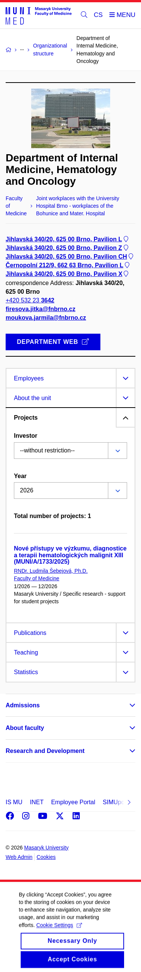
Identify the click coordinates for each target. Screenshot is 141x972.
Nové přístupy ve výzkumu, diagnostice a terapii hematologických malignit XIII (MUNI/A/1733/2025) (70, 555)
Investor (25, 435)
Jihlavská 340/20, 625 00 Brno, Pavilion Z (68, 248)
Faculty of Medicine (36, 578)
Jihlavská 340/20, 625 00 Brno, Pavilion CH (70, 256)
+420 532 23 (30, 300)
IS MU (14, 802)
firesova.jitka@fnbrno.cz (40, 309)
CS (98, 14)
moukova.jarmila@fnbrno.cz (46, 318)
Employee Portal (73, 802)
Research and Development (45, 751)
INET (36, 802)
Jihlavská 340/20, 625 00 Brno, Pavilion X (68, 274)
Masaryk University (46, 848)
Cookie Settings (59, 932)
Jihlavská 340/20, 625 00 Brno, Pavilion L (68, 239)
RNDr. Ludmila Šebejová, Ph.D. (51, 571)
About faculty (25, 728)
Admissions (23, 705)
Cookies (46, 857)
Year (20, 476)
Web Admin (19, 857)
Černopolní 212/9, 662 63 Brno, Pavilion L (68, 265)
